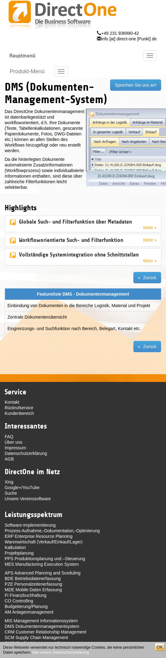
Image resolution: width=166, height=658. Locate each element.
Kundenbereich (19, 413)
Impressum (15, 447)
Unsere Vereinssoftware (28, 498)
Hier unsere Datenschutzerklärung (60, 652)
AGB (9, 458)
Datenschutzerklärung (26, 453)
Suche (11, 493)
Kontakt (12, 402)
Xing (9, 481)
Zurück (149, 277)
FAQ (9, 436)
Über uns (13, 442)
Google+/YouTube (22, 487)
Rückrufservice (19, 407)
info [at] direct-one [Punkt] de (129, 38)
